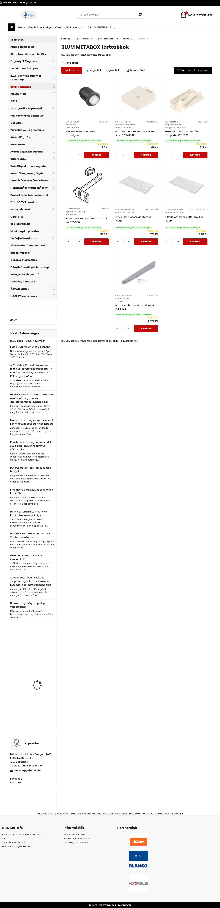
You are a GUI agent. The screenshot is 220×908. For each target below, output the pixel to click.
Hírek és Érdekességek (40, 27)
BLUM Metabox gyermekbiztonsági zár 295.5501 (191, 140)
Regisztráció (29, 2)
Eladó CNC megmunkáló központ (30, 347)
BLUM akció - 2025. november (27, 340)
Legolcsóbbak (72, 70)
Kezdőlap (66, 38)
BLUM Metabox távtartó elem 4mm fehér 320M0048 (116, 139)
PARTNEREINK (101, 27)
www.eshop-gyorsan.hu (117, 904)
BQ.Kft (14, 320)
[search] (140, 14)
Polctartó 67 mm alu (39, 643)
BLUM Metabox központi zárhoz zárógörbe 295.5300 (154, 141)
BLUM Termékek (84, 38)
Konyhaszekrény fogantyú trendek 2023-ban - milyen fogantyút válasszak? (30, 446)
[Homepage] (11, 27)
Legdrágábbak (93, 70)
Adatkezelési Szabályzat (77, 838)
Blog (112, 27)
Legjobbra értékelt (135, 70)
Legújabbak (112, 70)
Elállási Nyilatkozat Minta (77, 842)
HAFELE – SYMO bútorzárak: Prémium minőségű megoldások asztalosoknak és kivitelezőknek (32, 398)
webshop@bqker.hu (19, 846)
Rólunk (21, 27)
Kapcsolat (85, 27)
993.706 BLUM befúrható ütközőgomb (79, 138)
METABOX (127, 38)
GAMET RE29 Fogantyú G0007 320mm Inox (40, 715)
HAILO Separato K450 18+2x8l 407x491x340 (39, 681)
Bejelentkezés (10, 2)
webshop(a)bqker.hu (28, 770)
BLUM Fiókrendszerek (107, 38)
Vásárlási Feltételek (66, 27)
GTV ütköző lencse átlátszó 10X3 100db (133, 235)
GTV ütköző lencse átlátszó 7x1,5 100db (95, 235)
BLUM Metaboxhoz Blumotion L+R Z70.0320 (173, 235)
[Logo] (29, 14)
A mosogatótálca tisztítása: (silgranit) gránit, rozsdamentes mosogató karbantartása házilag (30, 581)
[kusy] (70, 167)
